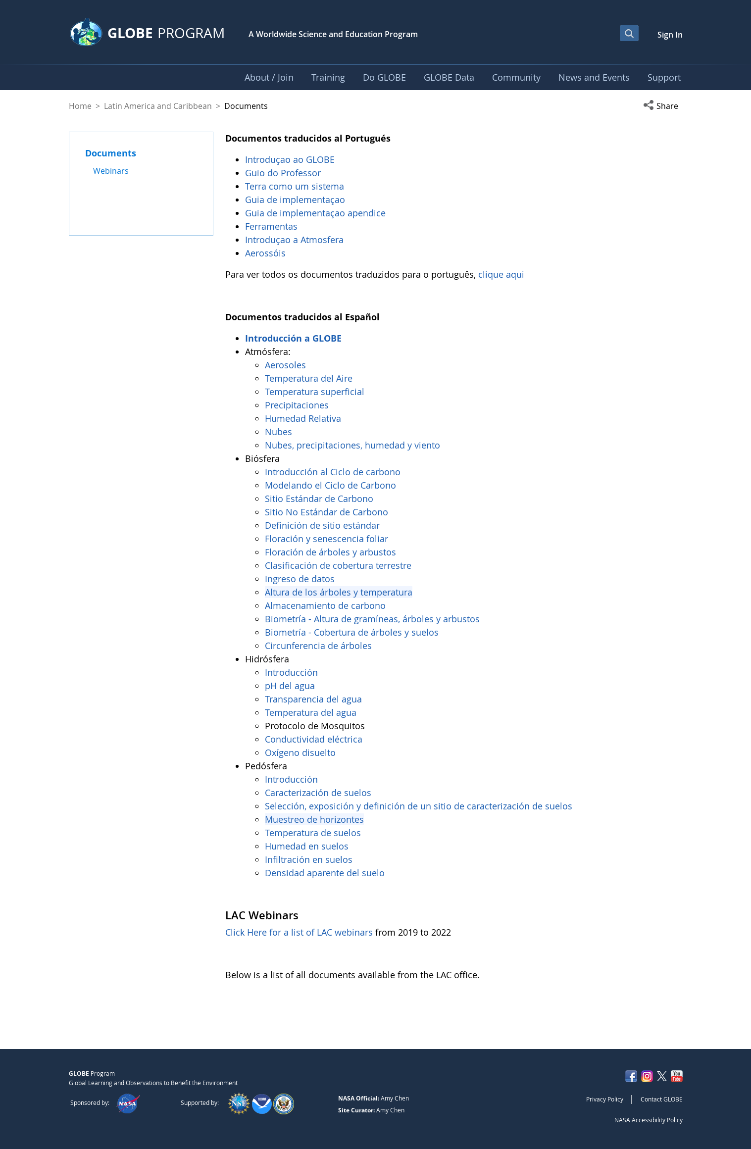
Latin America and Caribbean (158, 105)
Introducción (292, 672)
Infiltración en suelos (308, 859)
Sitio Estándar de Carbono (319, 498)
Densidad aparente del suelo (325, 873)
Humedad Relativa (303, 418)
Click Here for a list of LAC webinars (299, 932)
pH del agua (290, 686)
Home (80, 105)
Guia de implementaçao (295, 199)
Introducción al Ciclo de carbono (333, 472)
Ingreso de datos (300, 579)
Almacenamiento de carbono (326, 605)
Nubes (278, 432)
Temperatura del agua (310, 712)
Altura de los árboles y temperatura (338, 592)
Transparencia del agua (313, 699)
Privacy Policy (604, 1099)
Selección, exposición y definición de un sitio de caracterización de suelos (418, 806)
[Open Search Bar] (629, 33)
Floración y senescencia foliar (326, 539)
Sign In (670, 34)
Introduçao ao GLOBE (291, 159)
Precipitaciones (298, 405)
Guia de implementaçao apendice (315, 213)
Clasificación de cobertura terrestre (339, 565)
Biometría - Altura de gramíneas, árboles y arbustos (373, 619)
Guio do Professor (284, 173)
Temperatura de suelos (313, 833)
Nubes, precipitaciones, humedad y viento (354, 445)
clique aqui (501, 274)
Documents (110, 153)
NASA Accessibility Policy (648, 1120)
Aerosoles (285, 365)
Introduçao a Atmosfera (295, 240)
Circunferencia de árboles (319, 645)
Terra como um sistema (296, 186)
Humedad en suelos (307, 846)
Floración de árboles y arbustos (332, 552)
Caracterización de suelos (318, 793)
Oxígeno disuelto (301, 752)
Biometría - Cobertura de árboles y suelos (352, 632)
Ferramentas (272, 226)
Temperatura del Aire (308, 378)
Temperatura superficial (314, 392)
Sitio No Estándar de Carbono (326, 512)
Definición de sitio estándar (323, 525)
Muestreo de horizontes (314, 819)
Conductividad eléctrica (313, 739)
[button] (663, 106)
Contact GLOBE (662, 1099)
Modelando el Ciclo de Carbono (330, 485)
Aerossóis (266, 253)
